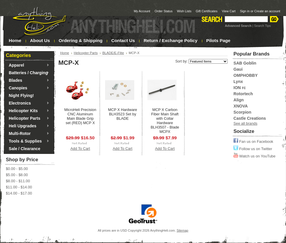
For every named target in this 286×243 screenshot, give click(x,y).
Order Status (164, 11)
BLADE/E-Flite (113, 53)
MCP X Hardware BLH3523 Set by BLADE (122, 114)
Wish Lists (184, 11)
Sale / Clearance (24, 148)
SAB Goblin (244, 63)
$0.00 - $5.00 (17, 168)
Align (238, 100)
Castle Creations (249, 118)
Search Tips (262, 25)
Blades (27, 80)
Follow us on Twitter (252, 149)
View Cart (229, 11)
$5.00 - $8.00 (17, 175)
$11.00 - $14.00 (19, 187)
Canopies (27, 88)
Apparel (27, 65)
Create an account (267, 11)
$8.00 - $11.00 (18, 181)
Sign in (245, 11)
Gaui (238, 69)
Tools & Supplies (27, 141)
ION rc (239, 87)
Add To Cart (80, 148)
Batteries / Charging (27, 73)
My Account (142, 11)
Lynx (238, 81)
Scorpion (242, 112)
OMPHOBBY (245, 75)
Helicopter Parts (27, 118)
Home (64, 53)
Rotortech (243, 93)
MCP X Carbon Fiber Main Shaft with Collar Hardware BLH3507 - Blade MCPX (165, 120)
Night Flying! (21, 95)
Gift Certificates (206, 11)
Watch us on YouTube (254, 156)
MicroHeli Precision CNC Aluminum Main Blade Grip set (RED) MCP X (80, 116)
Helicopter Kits (27, 111)
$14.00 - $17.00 (19, 193)
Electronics (27, 103)
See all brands (245, 123)
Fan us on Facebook (253, 141)
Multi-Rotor (27, 133)
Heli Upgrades (27, 126)
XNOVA (240, 106)
